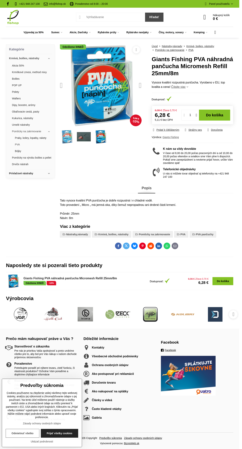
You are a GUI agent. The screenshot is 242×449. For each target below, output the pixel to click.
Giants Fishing (171, 137)
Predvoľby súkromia (110, 438)
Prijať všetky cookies (59, 433)
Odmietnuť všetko (22, 433)
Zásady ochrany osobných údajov (143, 438)
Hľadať (154, 17)
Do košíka (214, 115)
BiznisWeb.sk (131, 443)
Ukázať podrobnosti (42, 441)
